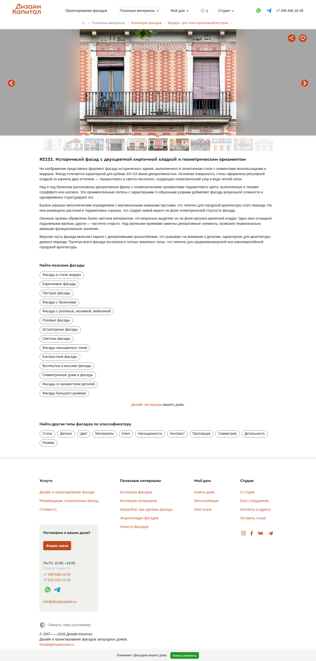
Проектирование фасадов (86, 11)
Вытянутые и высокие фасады (66, 366)
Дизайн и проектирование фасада (67, 492)
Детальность (255, 433)
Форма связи (57, 546)
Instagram (243, 533)
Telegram (270, 533)
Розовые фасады (56, 320)
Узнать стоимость (185, 655)
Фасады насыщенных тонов (64, 348)
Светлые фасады (56, 339)
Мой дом (178, 11)
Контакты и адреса (255, 509)
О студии (247, 492)
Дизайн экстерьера (146, 405)
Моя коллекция (206, 501)
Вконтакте (260, 533)
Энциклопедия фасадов (139, 518)
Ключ (126, 433)
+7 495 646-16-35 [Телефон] (289, 11)
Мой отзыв (202, 509)
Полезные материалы (137, 11)
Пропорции (201, 433)
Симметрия (227, 433)
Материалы (104, 433)
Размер (48, 443)
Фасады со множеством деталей (68, 384)
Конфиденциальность (57, 644)
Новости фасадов (134, 527)
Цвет (83, 433)
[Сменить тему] (65, 625)
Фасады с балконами (59, 302)
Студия (224, 11)
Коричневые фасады (59, 284)
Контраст (177, 433)
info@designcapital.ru (60, 602)
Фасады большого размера (64, 393)
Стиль (47, 433)
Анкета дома (204, 492)
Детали (66, 433)
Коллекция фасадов (136, 492)
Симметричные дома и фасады (67, 375)
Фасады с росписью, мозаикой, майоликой (76, 311)
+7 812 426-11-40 (57, 580)
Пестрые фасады (56, 293)
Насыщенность (150, 433)
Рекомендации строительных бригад (69, 501)
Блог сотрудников (254, 501)
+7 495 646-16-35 (57, 574)
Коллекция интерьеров (138, 501)
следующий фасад (305, 83)
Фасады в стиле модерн (61, 275)
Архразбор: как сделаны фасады (146, 509)
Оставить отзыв (253, 518)
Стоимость (48, 509)
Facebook (251, 533)
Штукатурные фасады (60, 329)
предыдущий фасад (11, 83)
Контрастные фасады (59, 357)
